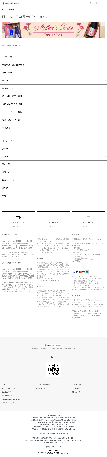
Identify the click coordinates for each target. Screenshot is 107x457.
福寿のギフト (13, 9)
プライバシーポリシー (10, 403)
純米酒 (5, 80)
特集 (4, 196)
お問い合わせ (75, 392)
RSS (38, 388)
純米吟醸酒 (7, 73)
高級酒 (5, 149)
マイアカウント (76, 385)
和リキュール (8, 88)
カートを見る (75, 388)
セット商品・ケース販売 (13, 112)
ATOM (43, 388)
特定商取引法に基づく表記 (11, 399)
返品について (6, 392)
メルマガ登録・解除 (43, 385)
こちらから (65, 433)
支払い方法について (9, 396)
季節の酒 (6, 164)
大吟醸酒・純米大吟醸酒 (13, 65)
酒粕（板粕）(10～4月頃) (13, 104)
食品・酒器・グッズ (11, 120)
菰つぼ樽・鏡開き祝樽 (12, 96)
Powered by (53, 452)
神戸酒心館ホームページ (53, 447)
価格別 (5, 188)
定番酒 (5, 156)
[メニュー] (103, 3)
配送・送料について (9, 388)
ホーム (4, 9)
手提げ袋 (6, 128)
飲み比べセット (9, 180)
